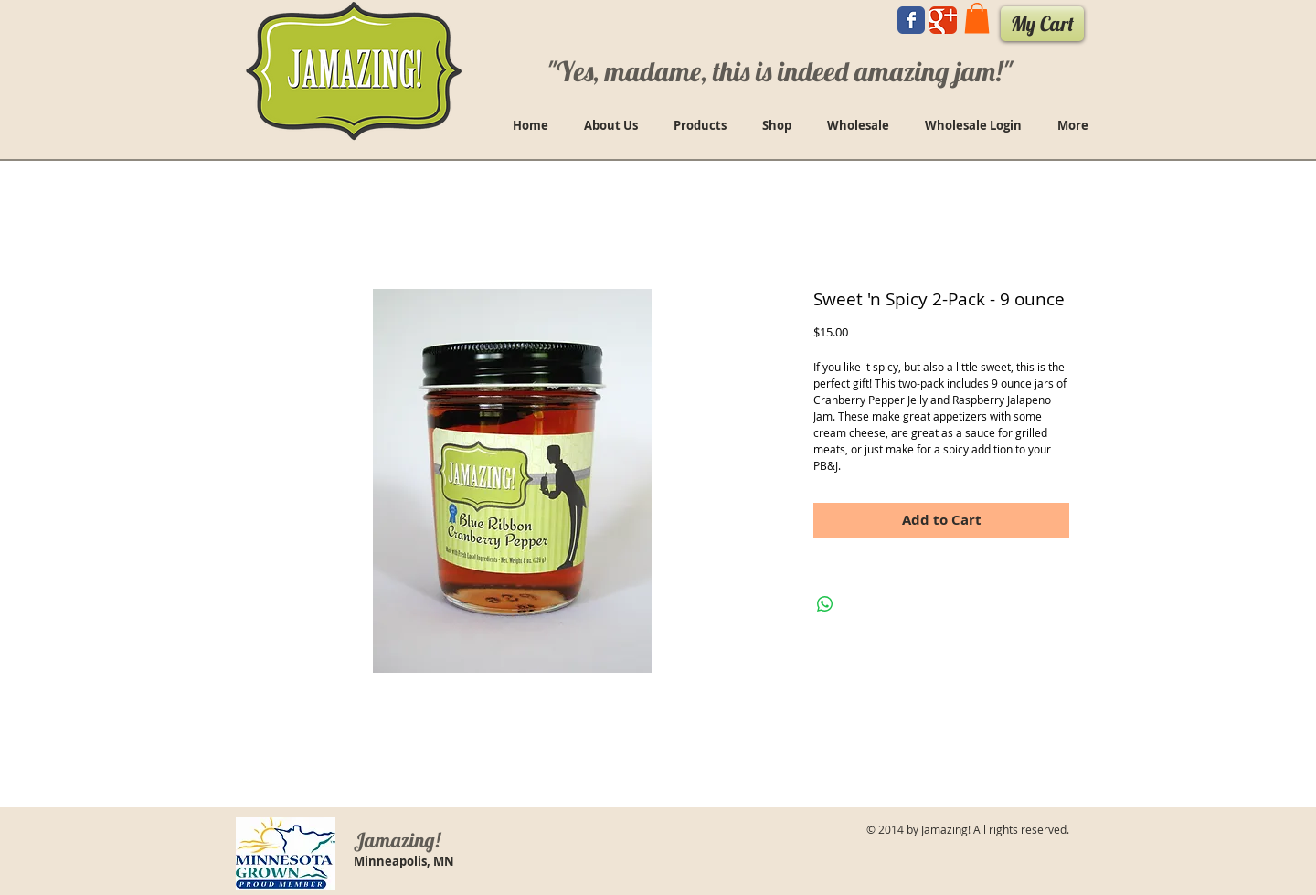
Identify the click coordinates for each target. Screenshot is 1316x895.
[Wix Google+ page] (943, 20)
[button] (977, 18)
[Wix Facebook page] (911, 20)
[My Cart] (1042, 23)
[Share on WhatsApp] (825, 604)
